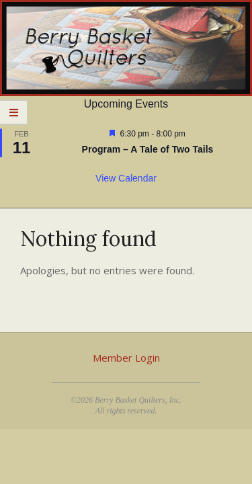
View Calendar (126, 178)
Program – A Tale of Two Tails (148, 149)
